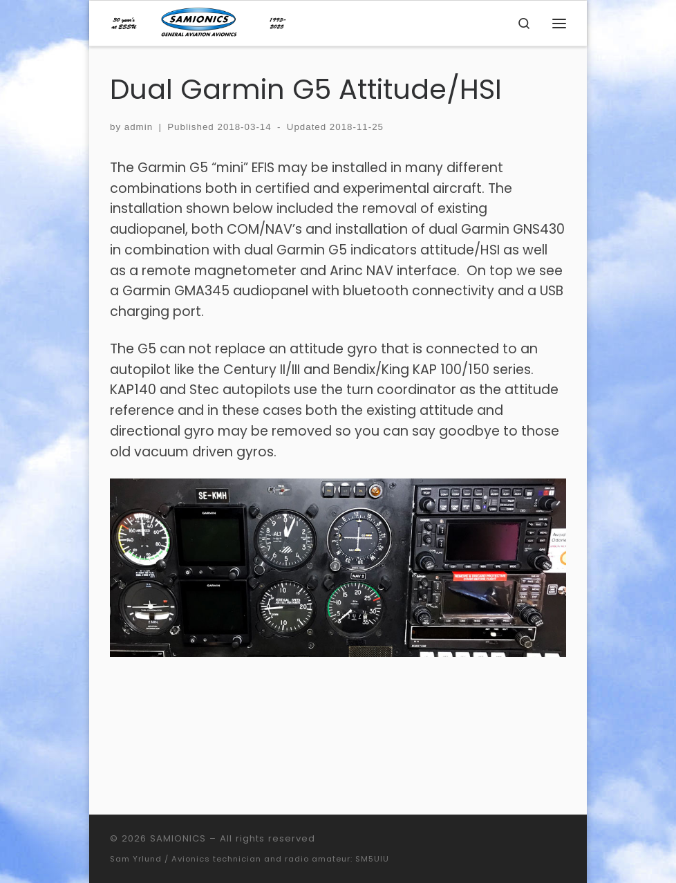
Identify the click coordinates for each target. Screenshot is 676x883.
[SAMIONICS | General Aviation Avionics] (199, 21)
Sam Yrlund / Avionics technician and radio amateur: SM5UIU (249, 858)
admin (138, 127)
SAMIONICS (178, 838)
